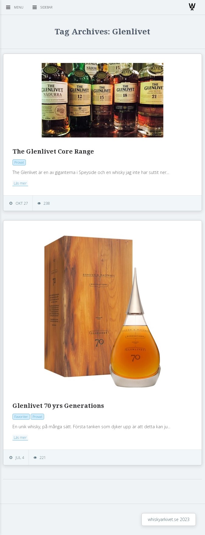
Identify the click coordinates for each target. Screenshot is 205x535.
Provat (19, 162)
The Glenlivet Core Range (53, 151)
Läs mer (20, 183)
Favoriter (21, 416)
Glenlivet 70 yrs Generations (58, 405)
